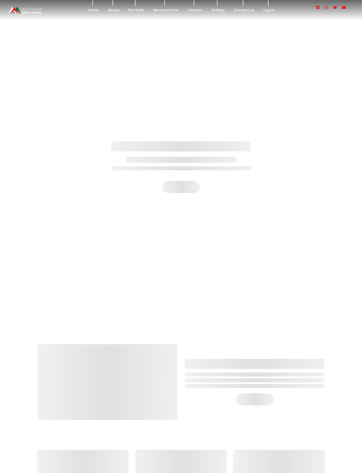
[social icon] (320, 7)
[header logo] (39, 10)
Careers (195, 10)
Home (93, 10)
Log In (268, 10)
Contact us (244, 10)
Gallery (218, 10)
